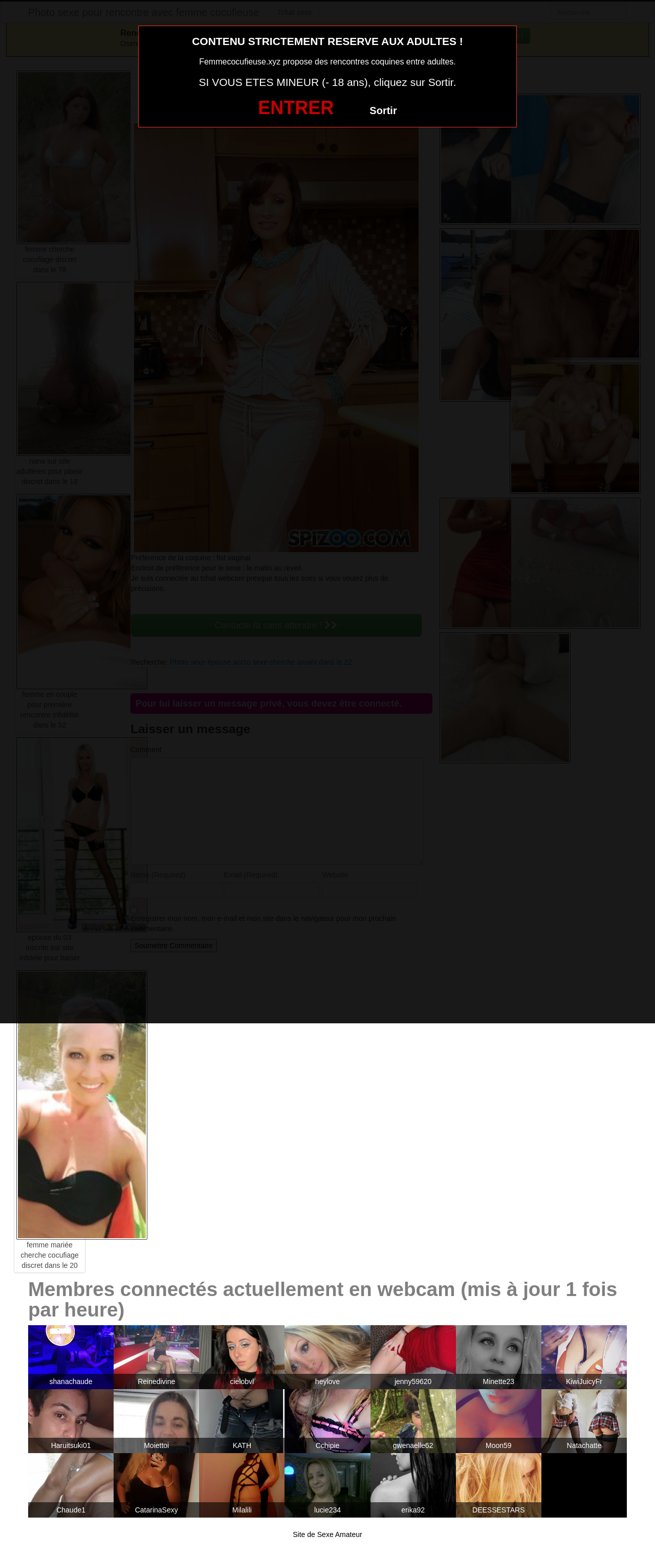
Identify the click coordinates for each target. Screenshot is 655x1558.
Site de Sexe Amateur (327, 1534)
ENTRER (296, 107)
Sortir (383, 110)
